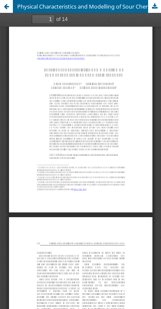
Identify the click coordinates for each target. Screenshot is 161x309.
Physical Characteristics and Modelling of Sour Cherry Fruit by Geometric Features (89, 6)
